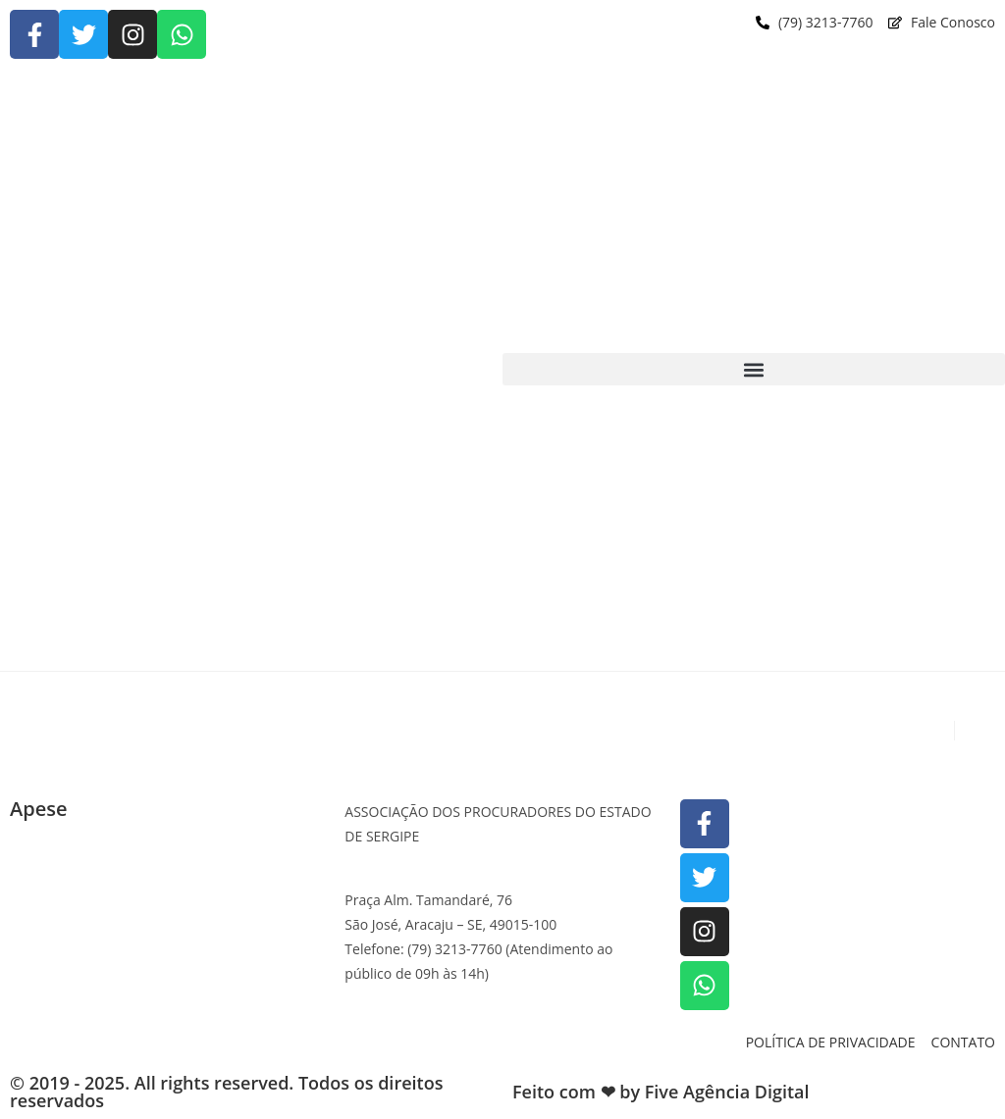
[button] (753, 369)
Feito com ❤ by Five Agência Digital (661, 1091)
